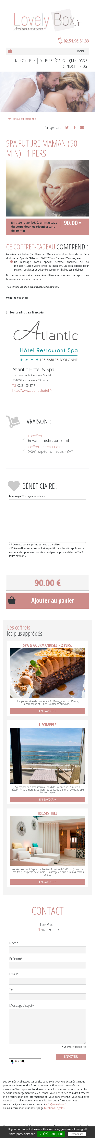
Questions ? (78, 60)
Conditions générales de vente (71, 1126)
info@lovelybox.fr (56, 1104)
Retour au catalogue (22, 118)
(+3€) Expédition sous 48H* (47, 449)
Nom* (13, 943)
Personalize (77, 1134)
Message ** (16, 496)
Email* (14, 974)
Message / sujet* (21, 1005)
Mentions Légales (54, 1108)
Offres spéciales (52, 60)
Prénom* (16, 958)
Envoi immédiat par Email (45, 438)
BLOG (83, 66)
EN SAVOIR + (47, 711)
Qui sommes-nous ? (14, 1126)
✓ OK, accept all (51, 1134)
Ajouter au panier (52, 600)
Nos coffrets (25, 60)
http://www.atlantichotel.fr (32, 390)
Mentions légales (40, 1126)
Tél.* (12, 990)
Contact (69, 66)
